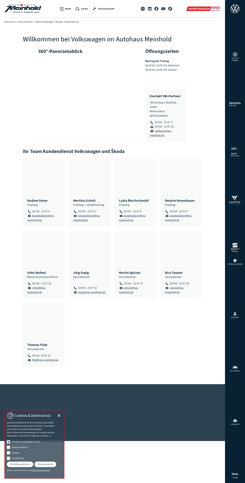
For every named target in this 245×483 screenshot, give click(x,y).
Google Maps (18, 458)
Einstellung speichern (20, 464)
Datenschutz (71, 388)
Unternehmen (24, 22)
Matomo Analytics (20, 447)
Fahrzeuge (80, 404)
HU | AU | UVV (121, 423)
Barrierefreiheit (48, 388)
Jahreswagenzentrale (83, 419)
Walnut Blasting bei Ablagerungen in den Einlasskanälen (146, 445)
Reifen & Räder (193, 423)
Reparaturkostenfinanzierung (131, 410)
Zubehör (189, 432)
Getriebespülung (123, 419)
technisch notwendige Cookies (26, 442)
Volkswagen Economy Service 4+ (133, 441)
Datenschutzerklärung (40, 470)
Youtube (16, 452)
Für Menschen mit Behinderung (89, 415)
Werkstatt (123, 404)
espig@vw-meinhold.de (91, 292)
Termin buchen (122, 437)
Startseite (9, 22)
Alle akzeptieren (45, 464)
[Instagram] (143, 9)
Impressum (26, 388)
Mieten (189, 419)
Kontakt (10, 388)
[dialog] (34, 444)
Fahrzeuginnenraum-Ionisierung (132, 415)
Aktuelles (13, 404)
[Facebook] (156, 9)
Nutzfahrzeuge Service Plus (129, 432)
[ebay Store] (235, 475)
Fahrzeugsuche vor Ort (84, 410)
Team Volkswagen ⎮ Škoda (48, 22)
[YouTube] (163, 9)
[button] (65, 9)
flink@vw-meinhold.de (45, 360)
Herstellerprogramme (197, 415)
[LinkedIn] (150, 9)
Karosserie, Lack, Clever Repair (131, 428)
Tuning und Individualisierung (202, 428)
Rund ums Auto (197, 404)
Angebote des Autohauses (200, 410)
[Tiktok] (170, 9)
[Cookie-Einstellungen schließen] (217, 475)
